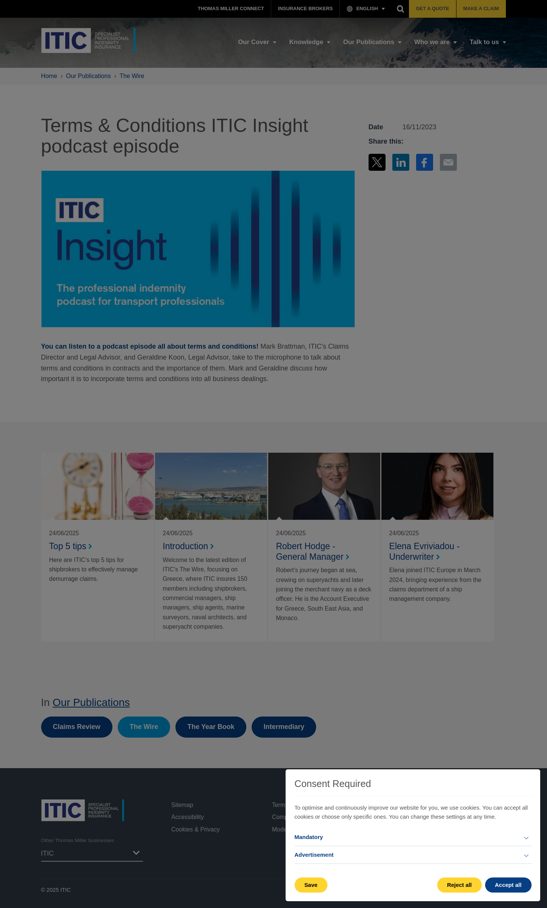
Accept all (508, 885)
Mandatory (309, 837)
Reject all (459, 885)
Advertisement (314, 854)
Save (311, 885)
